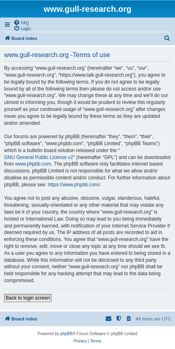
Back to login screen (28, 298)
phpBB (66, 333)
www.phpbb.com (33, 164)
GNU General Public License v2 (38, 157)
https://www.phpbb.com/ (74, 185)
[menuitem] (21, 22)
